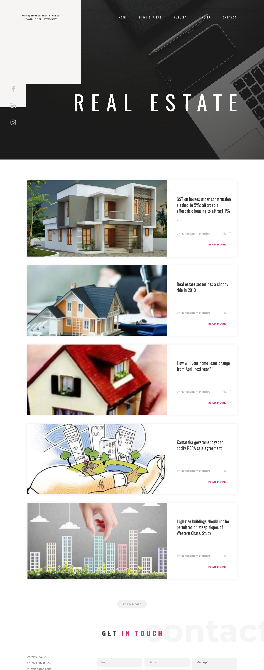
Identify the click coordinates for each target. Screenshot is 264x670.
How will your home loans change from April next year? (203, 367)
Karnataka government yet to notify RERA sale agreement (200, 446)
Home (123, 17)
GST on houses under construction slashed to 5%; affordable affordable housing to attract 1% (204, 205)
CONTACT (230, 17)
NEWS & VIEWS (150, 17)
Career (205, 17)
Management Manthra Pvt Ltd (52, 18)
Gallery (180, 17)
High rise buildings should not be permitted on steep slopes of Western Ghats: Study (203, 529)
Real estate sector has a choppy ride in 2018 (202, 287)
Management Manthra (195, 233)
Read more (216, 245)
